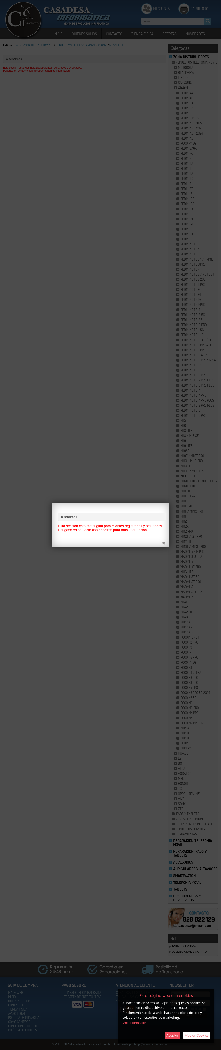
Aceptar (172, 1035)
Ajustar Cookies (197, 1035)
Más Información (134, 1023)
